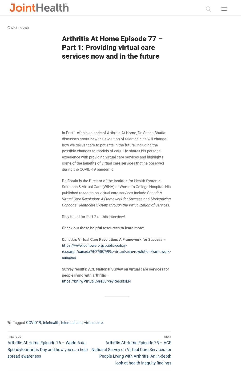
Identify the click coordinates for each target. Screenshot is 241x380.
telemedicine (71, 322)
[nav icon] (224, 9)
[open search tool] (208, 9)
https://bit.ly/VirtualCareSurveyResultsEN (96, 281)
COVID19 (33, 322)
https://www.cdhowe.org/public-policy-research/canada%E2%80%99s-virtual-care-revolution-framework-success (116, 251)
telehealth (51, 322)
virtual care (93, 322)
